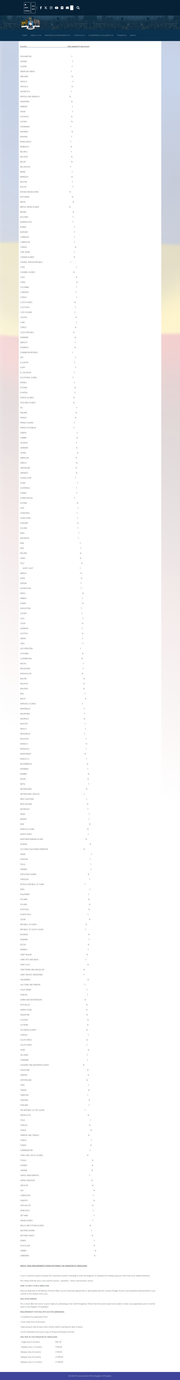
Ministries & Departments (56, 35)
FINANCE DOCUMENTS (31, 47)
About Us (35, 35)
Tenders (120, 35)
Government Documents (100, 35)
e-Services (78, 35)
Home (24, 35)
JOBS (132, 35)
